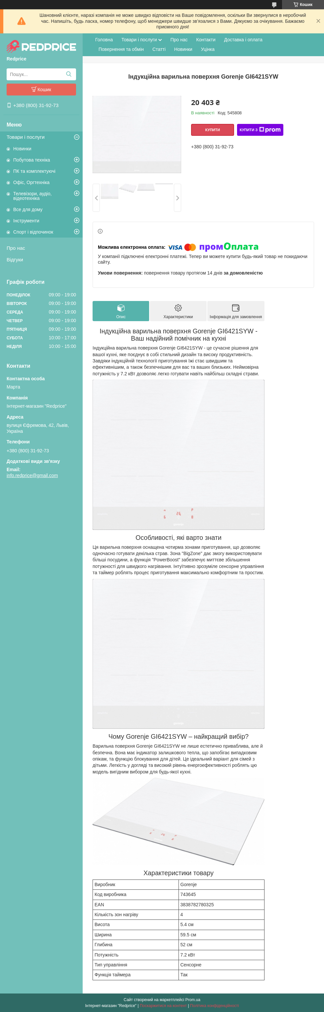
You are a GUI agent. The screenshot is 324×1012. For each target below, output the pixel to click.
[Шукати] (68, 74)
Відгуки (15, 259)
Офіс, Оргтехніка (31, 182)
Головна (104, 39)
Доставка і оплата (243, 39)
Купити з (260, 130)
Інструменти (26, 220)
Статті (159, 49)
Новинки (22, 148)
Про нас (16, 248)
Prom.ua (192, 999)
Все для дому (28, 209)
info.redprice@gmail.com (32, 475)
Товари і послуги (26, 137)
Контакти (206, 39)
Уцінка (208, 49)
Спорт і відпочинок (33, 232)
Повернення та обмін (121, 49)
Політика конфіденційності (214, 1005)
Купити (212, 130)
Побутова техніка (31, 160)
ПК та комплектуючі (34, 171)
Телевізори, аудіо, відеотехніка (32, 196)
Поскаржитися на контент (163, 1005)
